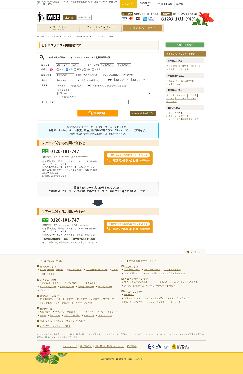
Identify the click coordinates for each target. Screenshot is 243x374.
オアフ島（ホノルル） (176, 95)
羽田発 (177, 66)
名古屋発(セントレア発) (96, 269)
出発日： (45, 65)
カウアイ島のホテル (133, 273)
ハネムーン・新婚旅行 (176, 116)
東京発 (43, 269)
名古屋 (96, 69)
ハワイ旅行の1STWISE (49, 260)
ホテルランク (63, 85)
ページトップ (196, 252)
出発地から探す (48, 266)
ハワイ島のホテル (152, 269)
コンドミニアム (173, 119)
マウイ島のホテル (172, 269)
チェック (51, 69)
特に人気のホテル (133, 291)
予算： (111, 80)
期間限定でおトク (190, 119)
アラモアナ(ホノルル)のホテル (162, 286)
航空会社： (46, 75)
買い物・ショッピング (107, 312)
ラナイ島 (192, 98)
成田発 (169, 66)
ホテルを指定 (63, 90)
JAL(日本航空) (46, 299)
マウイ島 (170, 98)
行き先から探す (48, 280)
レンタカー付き (86, 312)
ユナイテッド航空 (65, 299)
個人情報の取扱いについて (109, 346)
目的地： (45, 80)
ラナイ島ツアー (67, 286)
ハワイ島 (192, 95)
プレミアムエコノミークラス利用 (118, 75)
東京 (60, 69)
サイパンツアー (105, 286)
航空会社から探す (49, 296)
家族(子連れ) (45, 312)
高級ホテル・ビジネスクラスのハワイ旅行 (62, 321)
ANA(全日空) (108, 299)
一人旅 (43, 315)
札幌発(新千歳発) (47, 274)
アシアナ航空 (46, 303)
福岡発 (115, 269)
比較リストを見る (185, 45)
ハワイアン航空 (173, 84)
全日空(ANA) (187, 81)
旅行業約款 (86, 346)
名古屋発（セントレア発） (178, 69)
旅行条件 (132, 346)
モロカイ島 (171, 101)
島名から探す (131, 266)
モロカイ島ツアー (86, 286)
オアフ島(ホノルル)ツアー (51, 283)
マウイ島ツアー (92, 283)
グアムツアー (46, 290)
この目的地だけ (92, 80)
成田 (69, 69)
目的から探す (47, 308)
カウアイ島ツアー (48, 286)
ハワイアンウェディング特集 (55, 326)
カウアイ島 (181, 98)
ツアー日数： (93, 65)
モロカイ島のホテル (155, 273)
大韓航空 (95, 299)
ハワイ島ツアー (74, 283)
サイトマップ (70, 346)
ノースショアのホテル (134, 286)
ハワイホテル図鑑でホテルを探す (139, 260)
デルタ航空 (82, 299)
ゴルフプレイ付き (72, 315)
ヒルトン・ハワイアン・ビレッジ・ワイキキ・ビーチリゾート (152, 302)
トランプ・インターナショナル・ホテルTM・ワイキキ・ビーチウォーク (157, 298)
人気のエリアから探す (136, 279)
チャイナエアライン (65, 303)
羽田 (77, 69)
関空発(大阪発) (75, 269)
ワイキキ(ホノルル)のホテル (137, 282)
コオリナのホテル (162, 282)
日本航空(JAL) (172, 81)
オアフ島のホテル (132, 269)
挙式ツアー (55, 315)
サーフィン (89, 315)
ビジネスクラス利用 (88, 75)
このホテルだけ (69, 97)
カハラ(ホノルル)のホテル (185, 282)
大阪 (87, 69)
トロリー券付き (173, 113)
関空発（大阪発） (190, 66)
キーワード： (47, 102)
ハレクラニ (129, 294)
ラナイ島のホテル (176, 273)
